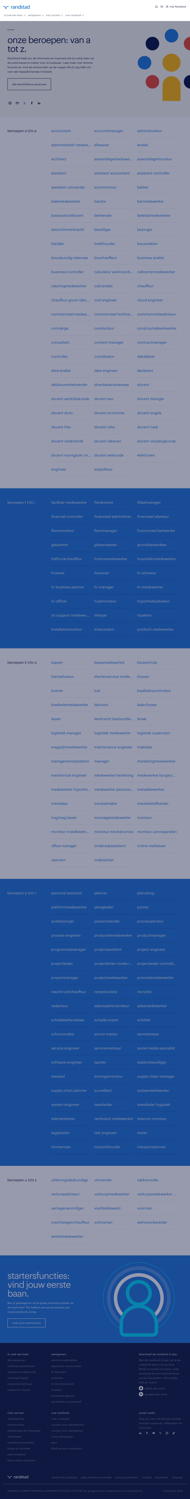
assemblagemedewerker (114, 159)
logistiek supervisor (153, 733)
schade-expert (106, 1020)
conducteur (104, 328)
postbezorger (62, 921)
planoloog (145, 893)
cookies (146, 1477)
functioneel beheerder (156, 530)
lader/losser (147, 705)
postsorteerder (107, 921)
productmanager (151, 935)
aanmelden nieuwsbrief (66, 1401)
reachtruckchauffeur (68, 991)
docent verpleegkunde (156, 441)
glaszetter (59, 544)
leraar (142, 719)
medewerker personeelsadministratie (114, 789)
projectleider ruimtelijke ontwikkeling (157, 963)
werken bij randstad (64, 1477)
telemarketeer (63, 1118)
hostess (57, 573)
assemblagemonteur (154, 159)
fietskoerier (103, 502)
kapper (57, 662)
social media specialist (156, 1048)
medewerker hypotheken (71, 789)
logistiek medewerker (112, 733)
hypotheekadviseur (153, 601)
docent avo (103, 399)
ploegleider (103, 907)
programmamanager (68, 949)
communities (15, 1424)
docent (143, 384)
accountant (61, 131)
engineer (58, 469)
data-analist (61, 370)
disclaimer (161, 1477)
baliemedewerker (65, 201)
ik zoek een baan (15, 14)
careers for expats (18, 1389)
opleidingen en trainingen (24, 1430)
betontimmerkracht (67, 229)
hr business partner (67, 587)
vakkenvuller (148, 1180)
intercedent (104, 629)
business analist (150, 257)
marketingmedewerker (156, 761)
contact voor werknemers (67, 1424)
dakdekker (146, 356)
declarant (145, 370)
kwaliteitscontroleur (154, 690)
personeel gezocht (63, 1395)
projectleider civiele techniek (114, 963)
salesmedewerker (152, 1006)
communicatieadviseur (156, 314)
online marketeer (151, 846)
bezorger (144, 229)
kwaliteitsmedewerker (69, 705)
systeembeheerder (153, 1090)
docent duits (62, 413)
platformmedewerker (69, 907)
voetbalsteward (107, 1208)
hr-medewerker (150, 587)
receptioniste (105, 991)
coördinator (104, 356)
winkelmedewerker (67, 1236)
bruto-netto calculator (21, 1460)
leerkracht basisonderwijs (114, 719)
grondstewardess (152, 544)
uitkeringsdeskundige (69, 1180)
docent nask (147, 427)
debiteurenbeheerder (69, 384)
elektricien (146, 455)
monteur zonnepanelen (157, 831)
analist (142, 145)
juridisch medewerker (155, 629)
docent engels (149, 413)
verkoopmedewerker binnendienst (157, 1194)
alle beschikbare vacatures (29, 84)
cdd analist (103, 286)
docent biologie (150, 399)
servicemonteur (107, 1048)
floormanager (105, 530)
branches (57, 1377)
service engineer (65, 1048)
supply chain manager (156, 1076)
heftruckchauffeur (66, 559)
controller (59, 356)
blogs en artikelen (18, 1448)
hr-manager (104, 587)
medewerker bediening (113, 775)
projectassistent (108, 949)
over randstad (74, 14)
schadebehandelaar (68, 1020)
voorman (144, 1208)
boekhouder (104, 243)
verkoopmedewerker (111, 1194)
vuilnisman (103, 1222)
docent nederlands (67, 441)
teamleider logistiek (153, 1104)
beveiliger (102, 229)
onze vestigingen (62, 1436)
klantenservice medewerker (114, 676)
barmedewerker (150, 201)
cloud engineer (150, 300)
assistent (58, 173)
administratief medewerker (71, 145)
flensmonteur (62, 530)
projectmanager (64, 977)
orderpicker (104, 860)
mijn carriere (15, 1412)
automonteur (105, 187)
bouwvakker (147, 243)
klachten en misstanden (66, 1448)
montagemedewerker (112, 817)
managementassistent (70, 761)
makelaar (144, 747)
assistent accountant (112, 173)
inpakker (144, 615)
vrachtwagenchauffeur (70, 1222)
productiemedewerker (113, 935)
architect (58, 159)
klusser (143, 676)
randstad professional (21, 1372)
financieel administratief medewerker (114, 516)
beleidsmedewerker (154, 215)
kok (97, 690)
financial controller (67, 516)
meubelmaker (106, 803)
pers (54, 1442)
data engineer (106, 370)
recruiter (144, 991)
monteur (144, 817)
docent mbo (104, 427)
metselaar (59, 803)
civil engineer (105, 300)
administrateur (149, 131)
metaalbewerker (150, 789)
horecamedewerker (110, 559)
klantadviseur (62, 676)
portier (143, 907)
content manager (109, 342)
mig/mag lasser (64, 817)
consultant (60, 342)
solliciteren (14, 1436)
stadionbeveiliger (151, 1062)
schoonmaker (63, 1034)
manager (101, 761)
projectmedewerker (111, 977)
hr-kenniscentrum (62, 1383)
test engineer (105, 1133)
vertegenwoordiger (67, 1208)
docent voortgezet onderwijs (71, 455)
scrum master (106, 1034)
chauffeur (145, 286)
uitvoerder (103, 1180)
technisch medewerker (113, 1118)
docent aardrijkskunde (70, 399)
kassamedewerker (109, 662)
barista (100, 201)
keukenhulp (147, 662)
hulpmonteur (105, 601)
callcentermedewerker (156, 272)
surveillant (103, 1090)
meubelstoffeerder (153, 803)
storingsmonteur (108, 1076)
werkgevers (36, 14)
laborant (101, 705)
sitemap (177, 1477)
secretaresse (148, 1034)
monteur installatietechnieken (71, 831)
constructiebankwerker (157, 328)
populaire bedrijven (20, 1383)
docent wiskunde (109, 455)
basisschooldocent (67, 215)
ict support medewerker (71, 615)
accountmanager (108, 131)
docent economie (109, 413)
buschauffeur (105, 257)
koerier (57, 690)
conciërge (59, 328)
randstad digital (17, 1377)
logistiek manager (66, 733)
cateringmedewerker (69, 286)
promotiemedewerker (155, 977)
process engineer (66, 935)
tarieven (56, 1389)
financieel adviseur (153, 516)
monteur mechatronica (113, 831)
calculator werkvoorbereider (114, 272)
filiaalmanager (149, 502)
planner (100, 893)
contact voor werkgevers (67, 1430)
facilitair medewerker (69, 502)
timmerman (61, 1147)
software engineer (66, 1062)
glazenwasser (105, 544)
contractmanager (152, 342)
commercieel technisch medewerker (114, 314)
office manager (64, 846)
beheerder (103, 215)
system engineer (65, 1104)
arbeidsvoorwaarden (20, 1442)
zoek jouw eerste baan (26, 1322)
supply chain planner (69, 1090)
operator (58, 860)
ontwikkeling (15, 1418)
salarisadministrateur (112, 1006)
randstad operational (20, 1366)
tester (142, 1133)
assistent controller (153, 173)
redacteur (59, 1006)
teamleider (103, 1104)
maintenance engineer (113, 747)
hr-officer (59, 601)
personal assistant (66, 893)
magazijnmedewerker (69, 747)
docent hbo (61, 427)
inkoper (100, 615)
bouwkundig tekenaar (69, 257)
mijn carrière (54, 14)
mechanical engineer (69, 775)
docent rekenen (107, 441)
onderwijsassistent (110, 846)
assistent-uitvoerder (68, 187)
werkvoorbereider (152, 1222)
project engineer (151, 949)
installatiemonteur (66, 629)
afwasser (101, 145)
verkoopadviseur (65, 1194)
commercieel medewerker (71, 314)
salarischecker (16, 1454)
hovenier (101, 573)
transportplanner (151, 1147)
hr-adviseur (146, 573)
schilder (144, 1020)
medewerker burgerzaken (157, 775)
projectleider (62, 963)
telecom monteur (152, 1118)
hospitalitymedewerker (156, 559)
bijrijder (57, 243)
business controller (67, 272)
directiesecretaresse (111, 384)
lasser (56, 719)
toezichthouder (107, 1147)
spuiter (100, 1062)
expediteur (103, 469)
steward (58, 1076)
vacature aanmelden (64, 1360)
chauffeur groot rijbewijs (71, 300)
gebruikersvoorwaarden (96, 1477)
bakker (143, 187)
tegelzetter (60, 1133)
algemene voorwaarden (66, 1366)
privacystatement (126, 1477)
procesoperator (150, 921)
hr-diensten (58, 1372)
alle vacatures (16, 1360)
